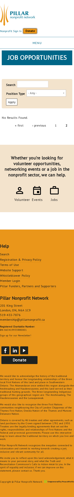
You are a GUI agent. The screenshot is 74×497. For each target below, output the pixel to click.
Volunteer (19, 199)
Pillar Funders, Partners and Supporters (28, 286)
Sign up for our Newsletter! (15, 335)
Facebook (5, 350)
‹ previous (39, 125)
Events (37, 199)
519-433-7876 (10, 315)
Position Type (15, 94)
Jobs (54, 199)
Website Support (11, 270)
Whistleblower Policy (15, 276)
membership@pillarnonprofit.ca (22, 320)
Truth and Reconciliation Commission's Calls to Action (30, 463)
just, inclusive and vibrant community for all (33, 450)
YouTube (24, 350)
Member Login (10, 281)
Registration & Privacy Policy (20, 260)
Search (10, 85)
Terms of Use (9, 265)
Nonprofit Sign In (11, 31)
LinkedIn (15, 350)
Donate (30, 31)
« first (19, 125)
